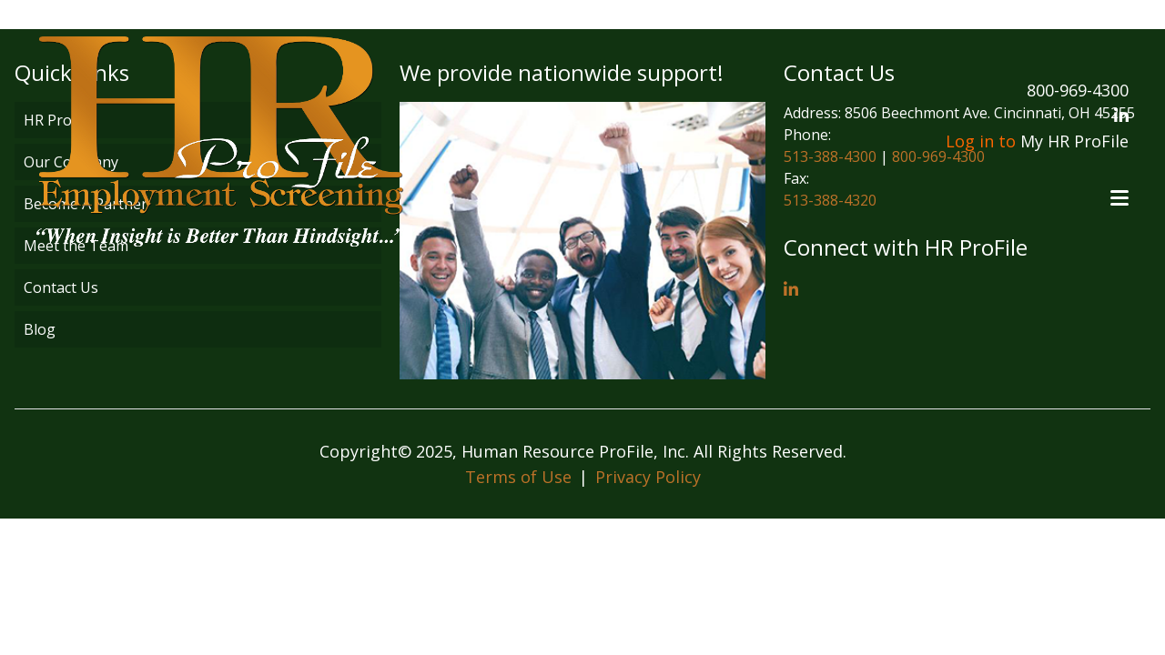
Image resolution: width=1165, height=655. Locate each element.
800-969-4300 (1078, 90)
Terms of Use (518, 477)
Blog (40, 329)
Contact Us (61, 287)
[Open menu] (1119, 198)
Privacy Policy (648, 477)
